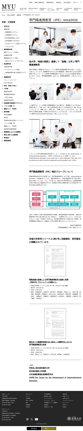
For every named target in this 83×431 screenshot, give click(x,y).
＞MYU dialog (8, 97)
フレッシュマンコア (10, 80)
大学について (23, 9)
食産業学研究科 (9, 100)
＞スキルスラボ (9, 46)
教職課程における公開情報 (12, 132)
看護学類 (6, 29)
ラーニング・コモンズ (49, 400)
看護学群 (19, 14)
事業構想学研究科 (9, 94)
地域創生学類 (8, 55)
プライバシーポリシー (68, 400)
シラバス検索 (8, 106)
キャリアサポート (48, 398)
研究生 (6, 117)
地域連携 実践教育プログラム (13, 103)
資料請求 (34, 428)
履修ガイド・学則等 (10, 109)
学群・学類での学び (10, 86)
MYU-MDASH (8, 83)
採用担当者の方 (50, 2)
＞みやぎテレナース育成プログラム (15, 43)
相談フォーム (49, 428)
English (30, 2)
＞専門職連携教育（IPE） (12, 38)
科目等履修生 (8, 114)
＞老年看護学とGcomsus (12, 41)
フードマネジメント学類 (11, 69)
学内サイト (75, 2)
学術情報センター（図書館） (51, 402)
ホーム (3, 14)
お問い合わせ (66, 398)
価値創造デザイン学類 (11, 58)
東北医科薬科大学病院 (37, 371)
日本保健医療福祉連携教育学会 (41, 374)
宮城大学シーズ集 (48, 406)
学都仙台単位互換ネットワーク (13, 120)
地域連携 (68, 9)
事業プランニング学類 (11, 52)
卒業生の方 (58, 2)
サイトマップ (66, 402)
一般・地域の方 (67, 2)
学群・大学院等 (51, 9)
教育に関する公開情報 (11, 135)
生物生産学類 (8, 67)
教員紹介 (6, 138)
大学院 (6, 88)
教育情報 (6, 112)
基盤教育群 (7, 77)
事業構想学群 (8, 49)
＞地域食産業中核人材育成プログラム (15, 73)
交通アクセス (66, 396)
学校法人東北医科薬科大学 (39, 368)
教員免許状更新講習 (10, 129)
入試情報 (42, 9)
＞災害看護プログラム (11, 35)
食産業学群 (7, 64)
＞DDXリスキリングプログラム (13, 61)
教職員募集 (7, 140)
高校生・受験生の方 (39, 2)
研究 (59, 9)
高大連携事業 (47, 394)
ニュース (33, 9)
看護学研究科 (8, 91)
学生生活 (77, 9)
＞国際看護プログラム (11, 32)
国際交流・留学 (48, 396)
